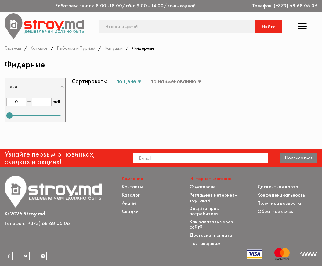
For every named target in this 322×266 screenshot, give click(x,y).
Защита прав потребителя (204, 211)
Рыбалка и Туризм (76, 48)
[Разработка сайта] (308, 254)
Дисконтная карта (277, 186)
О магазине (203, 186)
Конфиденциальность (281, 195)
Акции (129, 203)
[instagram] (43, 256)
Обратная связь (275, 211)
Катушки (113, 48)
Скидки (130, 211)
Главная (13, 48)
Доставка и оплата (211, 235)
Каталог (39, 48)
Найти (269, 26)
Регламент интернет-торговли (213, 197)
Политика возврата (279, 203)
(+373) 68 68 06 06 (295, 5)
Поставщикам (205, 243)
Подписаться (299, 157)
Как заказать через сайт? (211, 224)
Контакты (132, 186)
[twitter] (26, 256)
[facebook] (9, 256)
